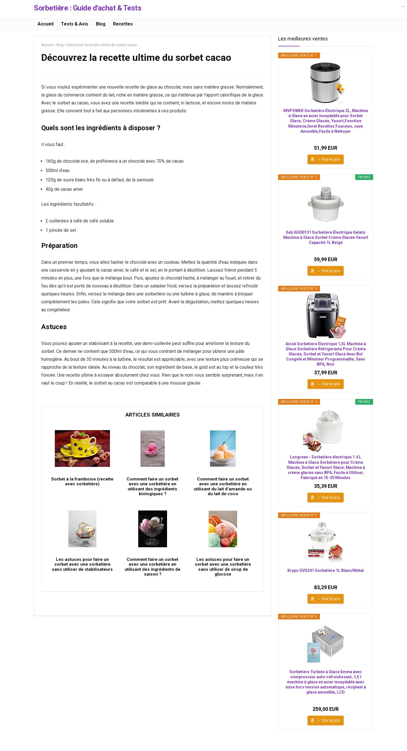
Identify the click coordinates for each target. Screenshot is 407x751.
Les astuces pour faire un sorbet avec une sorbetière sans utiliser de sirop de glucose (223, 572)
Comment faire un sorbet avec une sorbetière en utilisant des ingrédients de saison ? (153, 572)
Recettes (123, 24)
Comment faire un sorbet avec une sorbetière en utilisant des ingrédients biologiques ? (152, 489)
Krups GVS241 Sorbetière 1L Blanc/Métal (325, 570)
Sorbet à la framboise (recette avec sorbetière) (82, 484)
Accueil (45, 24)
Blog (100, 24)
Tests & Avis (74, 24)
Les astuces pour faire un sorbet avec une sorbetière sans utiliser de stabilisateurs (82, 572)
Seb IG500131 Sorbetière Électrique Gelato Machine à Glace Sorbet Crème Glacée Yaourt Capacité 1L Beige (325, 237)
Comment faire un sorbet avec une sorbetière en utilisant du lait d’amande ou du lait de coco (222, 489)
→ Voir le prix (328, 159)
